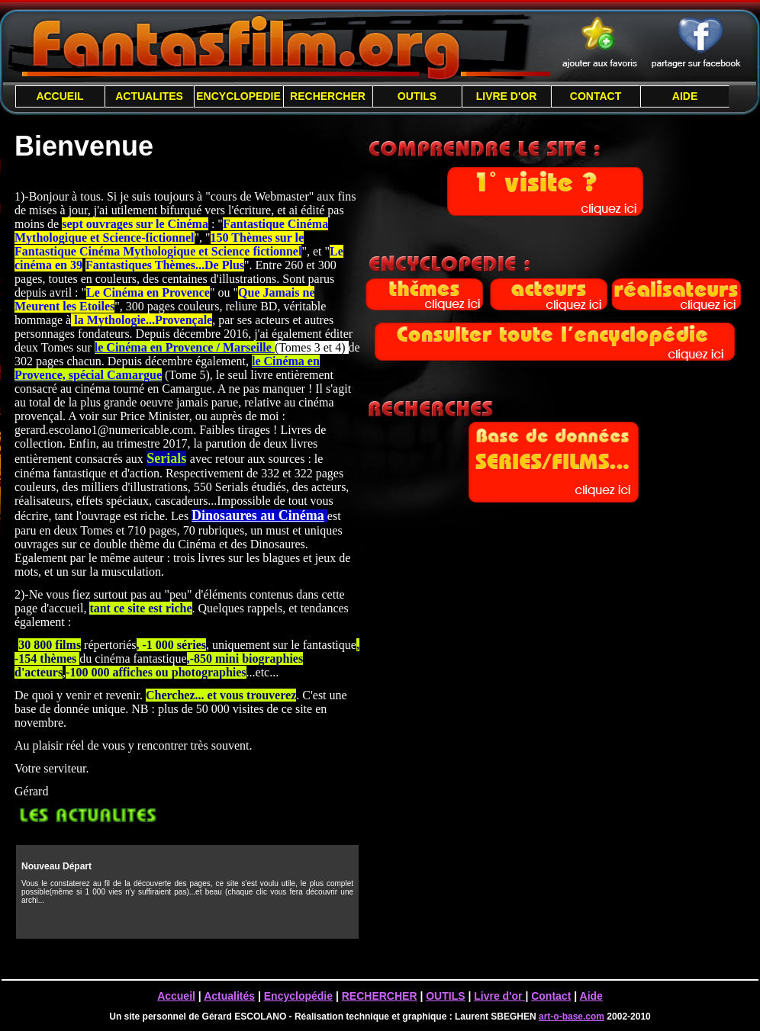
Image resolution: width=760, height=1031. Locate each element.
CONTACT (595, 96)
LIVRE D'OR (506, 96)
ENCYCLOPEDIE (238, 96)
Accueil (176, 996)
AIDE (684, 96)
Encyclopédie (298, 996)
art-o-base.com (571, 1016)
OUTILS (417, 96)
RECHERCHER (328, 96)
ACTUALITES (149, 96)
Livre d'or (499, 996)
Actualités (229, 996)
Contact (551, 996)
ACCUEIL (59, 96)
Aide (591, 996)
